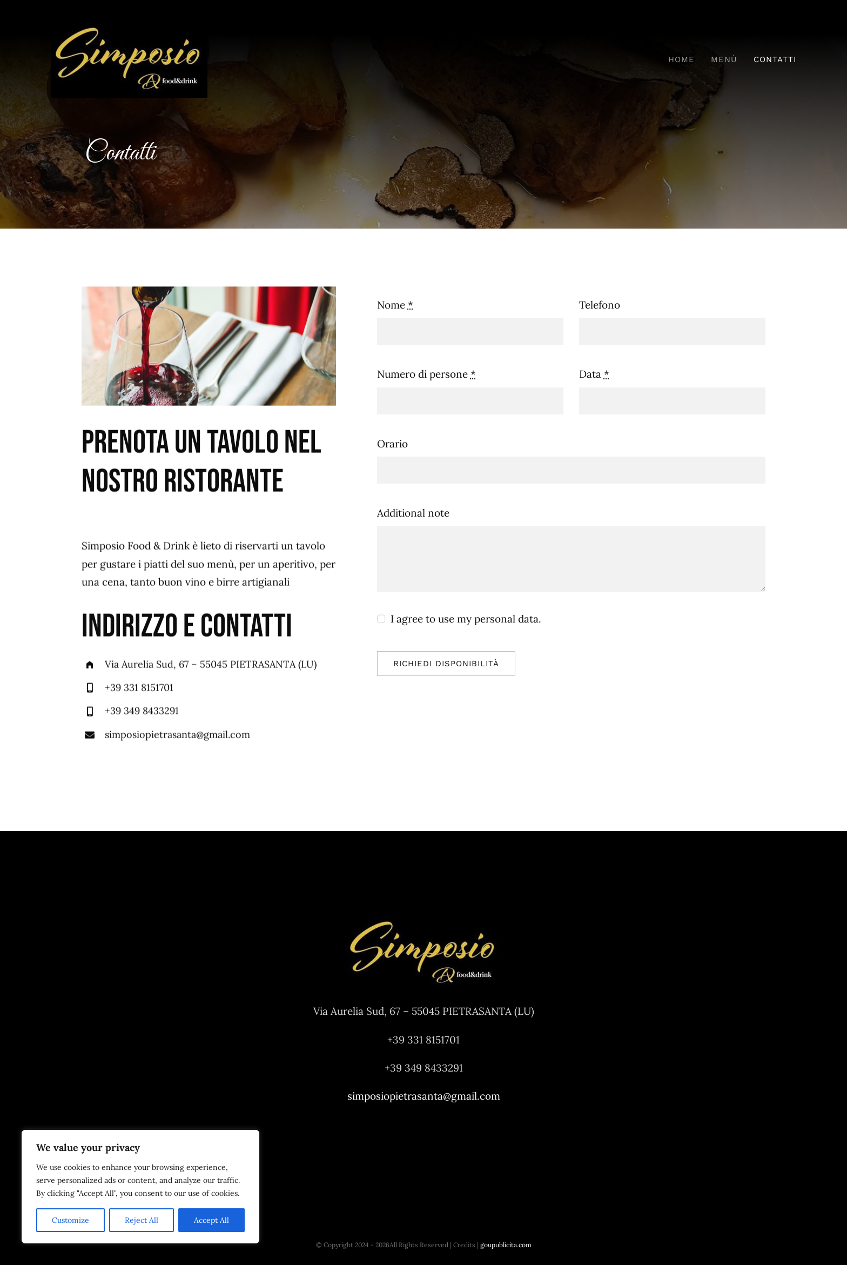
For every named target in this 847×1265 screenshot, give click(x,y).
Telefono (599, 304)
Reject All (141, 1220)
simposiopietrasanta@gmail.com (177, 735)
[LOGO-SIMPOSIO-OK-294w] (129, 26)
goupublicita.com (506, 1245)
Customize (70, 1220)
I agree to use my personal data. (466, 618)
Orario (392, 443)
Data (594, 373)
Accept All (211, 1220)
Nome (395, 304)
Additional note (413, 512)
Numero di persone (426, 373)
